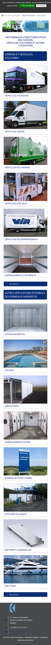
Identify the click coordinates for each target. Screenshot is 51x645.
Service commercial (17, 632)
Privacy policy (27, 10)
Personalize (41, 6)
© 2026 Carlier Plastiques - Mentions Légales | (21, 637)
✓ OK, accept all (27, 6)
